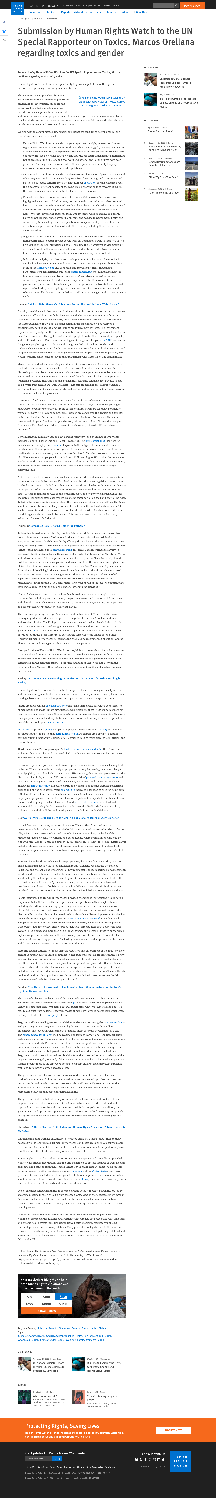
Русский (98, 5)
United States (99, 1171)
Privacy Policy (56, 1466)
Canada (76, 1328)
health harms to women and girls (82, 749)
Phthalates (24, 729)
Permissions (69, 1466)
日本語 (78, 5)
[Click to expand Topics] (52, 12)
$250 (63, 1296)
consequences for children (37, 1034)
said (34, 630)
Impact (100, 12)
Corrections (43, 1466)
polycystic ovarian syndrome (102, 777)
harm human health (67, 733)
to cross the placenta (86, 802)
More (117, 5)
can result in (68, 789)
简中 (38, 5)
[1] (74, 1002)
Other (63, 1303)
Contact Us (31, 1466)
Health (41, 1336)
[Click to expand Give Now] (143, 12)
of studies (89, 182)
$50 (29, 1296)
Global (85, 1328)
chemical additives (56, 705)
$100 (46, 1296)
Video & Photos (83, 12)
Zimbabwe (64, 1328)
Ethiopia (43, 1328)
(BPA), (48, 729)
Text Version (110, 1466)
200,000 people (50, 1015)
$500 (29, 1303)
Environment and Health (97, 1336)
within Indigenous (81, 271)
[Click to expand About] (127, 12)
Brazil (85, 1179)
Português (87, 5)
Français (60, 5)
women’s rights (45, 267)
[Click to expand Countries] (36, 12)
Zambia (53, 1328)
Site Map (80, 1466)
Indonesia (76, 1171)
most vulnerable (113, 1022)
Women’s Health (95, 1340)
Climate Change (27, 1336)
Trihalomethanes (95, 441)
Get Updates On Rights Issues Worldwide (55, 1453)
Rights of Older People (52, 1340)
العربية (31, 5)
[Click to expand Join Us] (113, 12)
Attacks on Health (28, 1340)
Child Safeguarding (95, 1466)
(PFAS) (103, 729)
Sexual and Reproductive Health (64, 1336)
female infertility (40, 785)
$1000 (46, 1303)
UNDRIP (106, 340)
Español (107, 5)
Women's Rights (75, 1340)
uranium (57, 445)
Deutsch (69, 5)
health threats (55, 722)
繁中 (44, 5)
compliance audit (62, 549)
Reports (66, 12)
